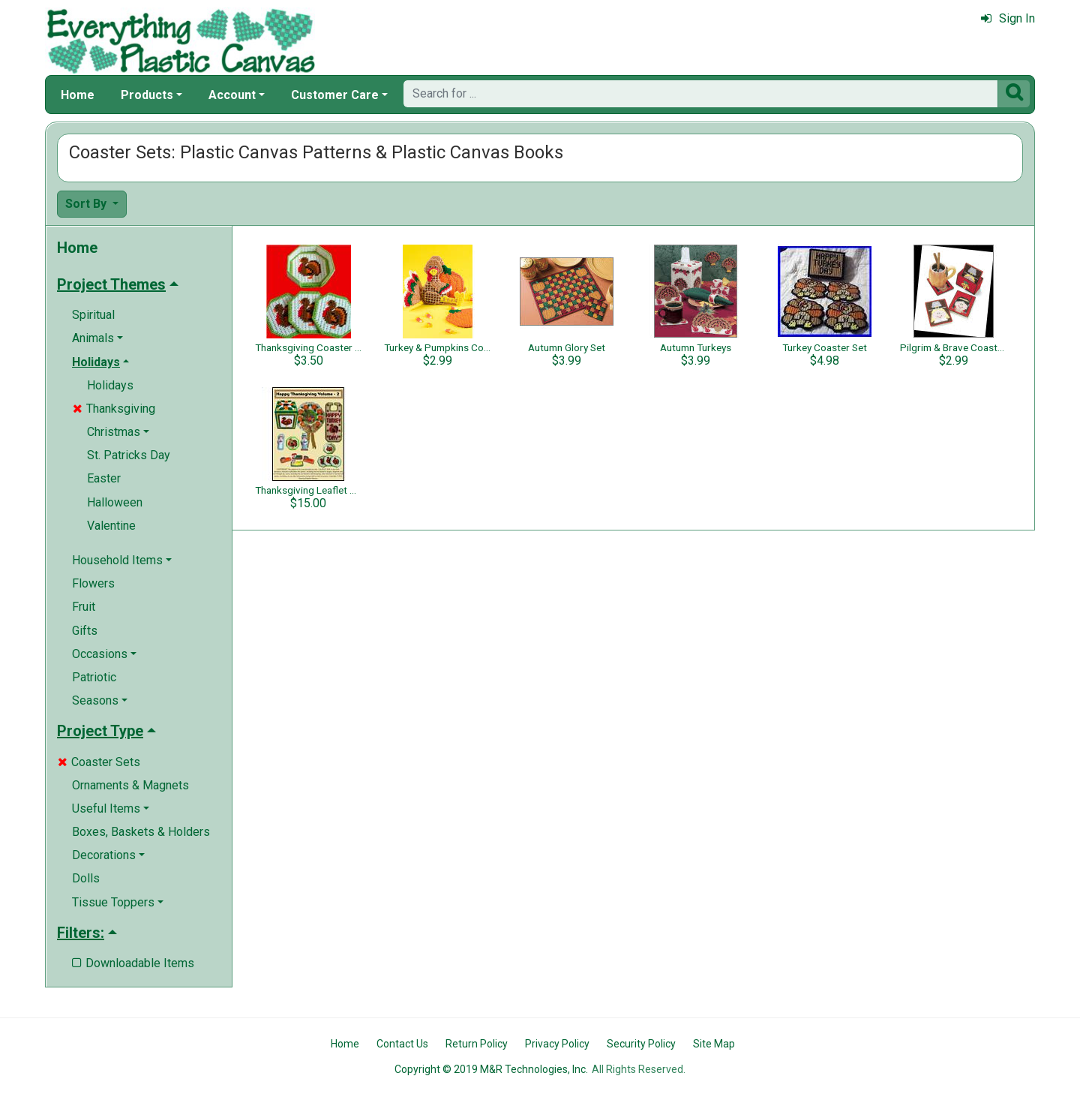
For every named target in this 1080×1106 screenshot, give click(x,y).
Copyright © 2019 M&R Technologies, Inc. (491, 1069)
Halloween (114, 502)
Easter (104, 478)
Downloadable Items (133, 963)
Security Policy (641, 1044)
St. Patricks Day (128, 455)
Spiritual (93, 315)
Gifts (85, 631)
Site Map (714, 1044)
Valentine (111, 525)
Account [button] (232, 95)
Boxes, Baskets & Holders (141, 832)
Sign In (1008, 18)
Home (77, 95)
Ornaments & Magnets (130, 785)
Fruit (83, 607)
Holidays (110, 385)
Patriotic (94, 677)
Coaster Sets (99, 762)
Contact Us (402, 1044)
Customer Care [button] (335, 95)
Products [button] (147, 95)
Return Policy (477, 1044)
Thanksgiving (114, 408)
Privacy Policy (557, 1044)
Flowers (93, 583)
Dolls (86, 878)
